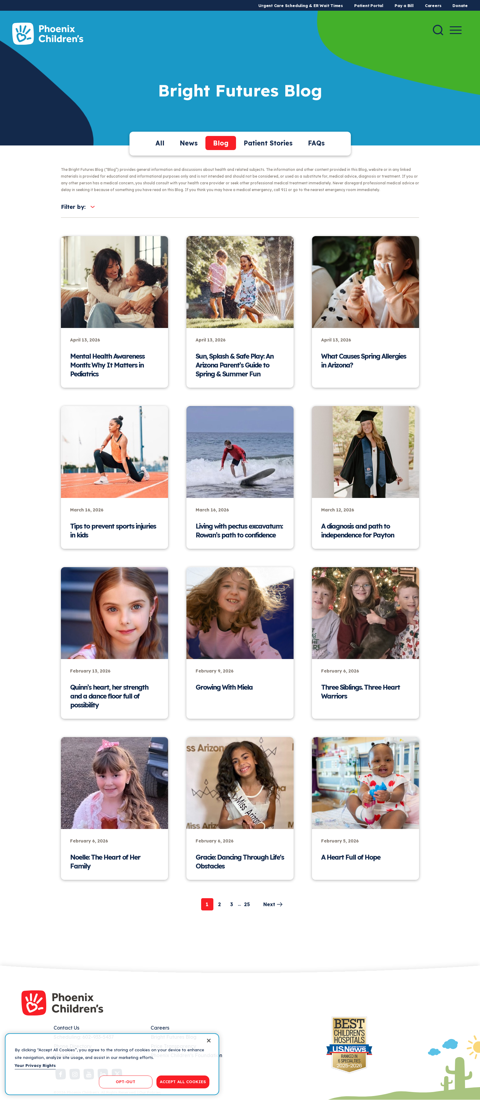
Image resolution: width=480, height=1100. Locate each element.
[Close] (209, 1040)
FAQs (316, 143)
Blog (220, 143)
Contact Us (66, 1028)
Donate (460, 5)
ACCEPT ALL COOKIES (183, 1081)
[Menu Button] (456, 30)
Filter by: (73, 206)
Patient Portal (368, 5)
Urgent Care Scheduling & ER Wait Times (300, 5)
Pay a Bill (404, 5)
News (189, 143)
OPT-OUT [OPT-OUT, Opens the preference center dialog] (125, 1081)
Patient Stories (268, 143)
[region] (112, 1064)
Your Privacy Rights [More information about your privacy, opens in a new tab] (35, 1065)
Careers (433, 5)
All (160, 143)
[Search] (438, 30)
